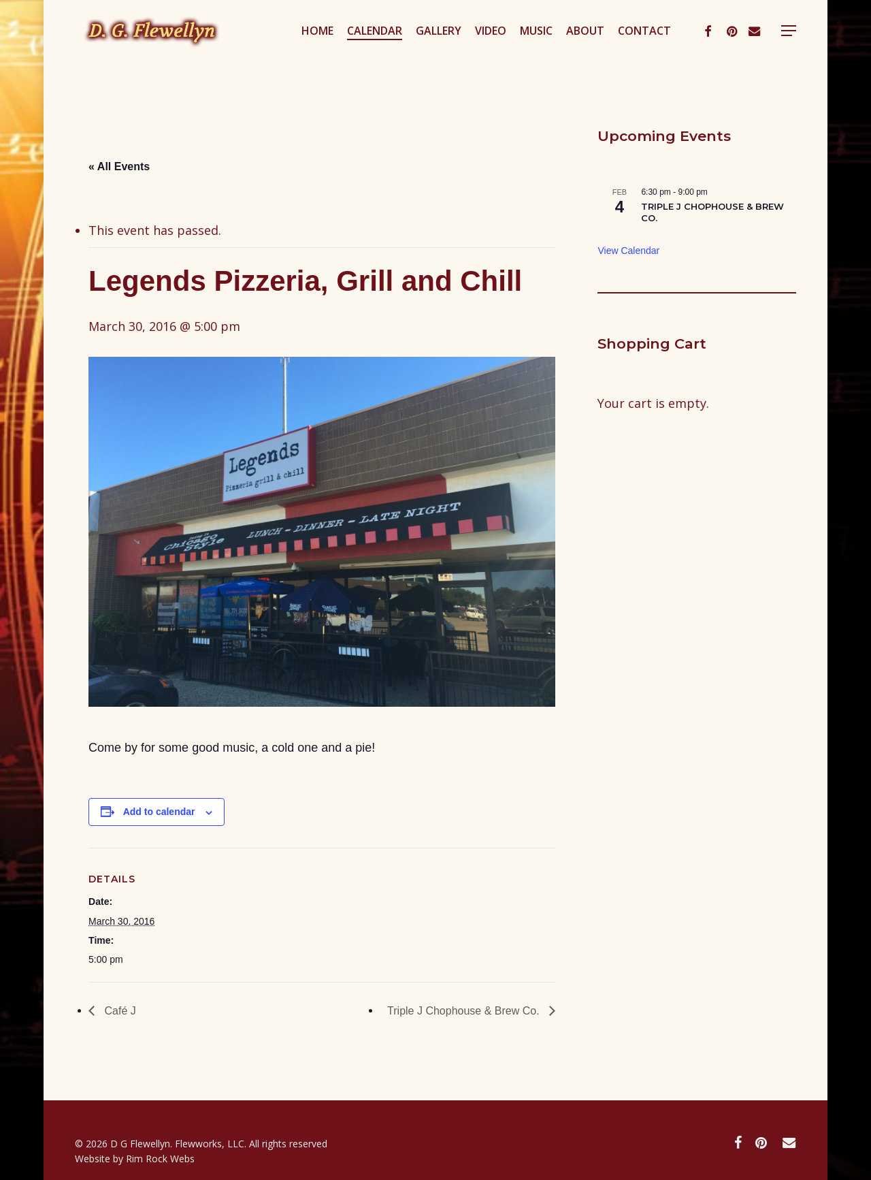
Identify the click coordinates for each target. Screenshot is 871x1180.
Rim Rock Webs (160, 1158)
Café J (118, 1011)
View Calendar (628, 250)
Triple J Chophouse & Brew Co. (464, 1011)
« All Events (119, 166)
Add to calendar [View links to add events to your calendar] (159, 811)
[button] (791, 50)
